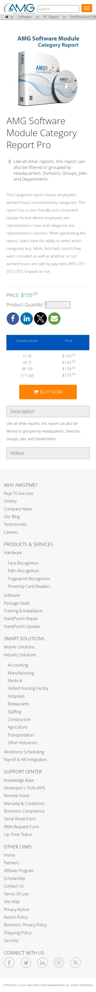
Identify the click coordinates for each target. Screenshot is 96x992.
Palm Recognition (23, 571)
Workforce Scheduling (24, 752)
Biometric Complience (24, 811)
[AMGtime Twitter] (25, 962)
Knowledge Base (19, 780)
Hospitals (16, 696)
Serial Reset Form (20, 819)
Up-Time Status (18, 834)
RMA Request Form (21, 827)
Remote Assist (16, 795)
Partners (11, 863)
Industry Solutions (20, 655)
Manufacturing (21, 673)
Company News (18, 509)
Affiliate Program (19, 870)
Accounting (18, 665)
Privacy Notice (16, 909)
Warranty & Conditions (24, 803)
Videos (17, 453)
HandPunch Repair (21, 618)
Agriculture (18, 727)
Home (9, 855)
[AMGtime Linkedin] (42, 962)
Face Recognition (23, 563)
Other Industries (22, 742)
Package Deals (17, 603)
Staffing (14, 712)
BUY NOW (48, 391)
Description (22, 411)
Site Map (12, 901)
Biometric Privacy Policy (25, 925)
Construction (19, 719)
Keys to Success (18, 493)
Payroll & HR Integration (25, 759)
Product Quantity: (38, 304)
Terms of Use (16, 894)
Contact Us (14, 886)
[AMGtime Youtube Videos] (59, 962)
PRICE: (22, 294)
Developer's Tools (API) (24, 788)
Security (11, 940)
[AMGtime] (58, 9)
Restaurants (18, 704)
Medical (15, 680)
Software (12, 595)
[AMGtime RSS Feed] (75, 962)
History (10, 501)
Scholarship (14, 878)
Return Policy (16, 917)
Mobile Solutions (19, 647)
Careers (11, 532)
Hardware (13, 552)
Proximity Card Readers (29, 586)
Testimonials (15, 524)
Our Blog (12, 516)
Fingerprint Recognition (29, 578)
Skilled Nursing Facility (28, 688)
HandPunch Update (22, 626)
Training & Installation (23, 611)
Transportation (21, 735)
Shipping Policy (17, 933)
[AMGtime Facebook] (9, 962)
